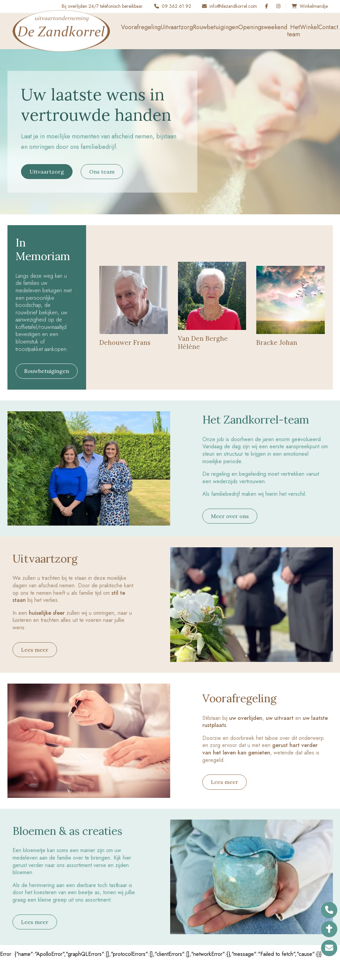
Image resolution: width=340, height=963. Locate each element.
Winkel (309, 27)
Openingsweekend (262, 27)
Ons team (102, 171)
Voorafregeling (141, 27)
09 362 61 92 (176, 6)
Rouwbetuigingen (215, 27)
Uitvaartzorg (177, 27)
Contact (328, 27)
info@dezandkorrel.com (233, 6)
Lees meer (34, 649)
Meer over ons (230, 516)
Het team (293, 31)
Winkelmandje (314, 6)
